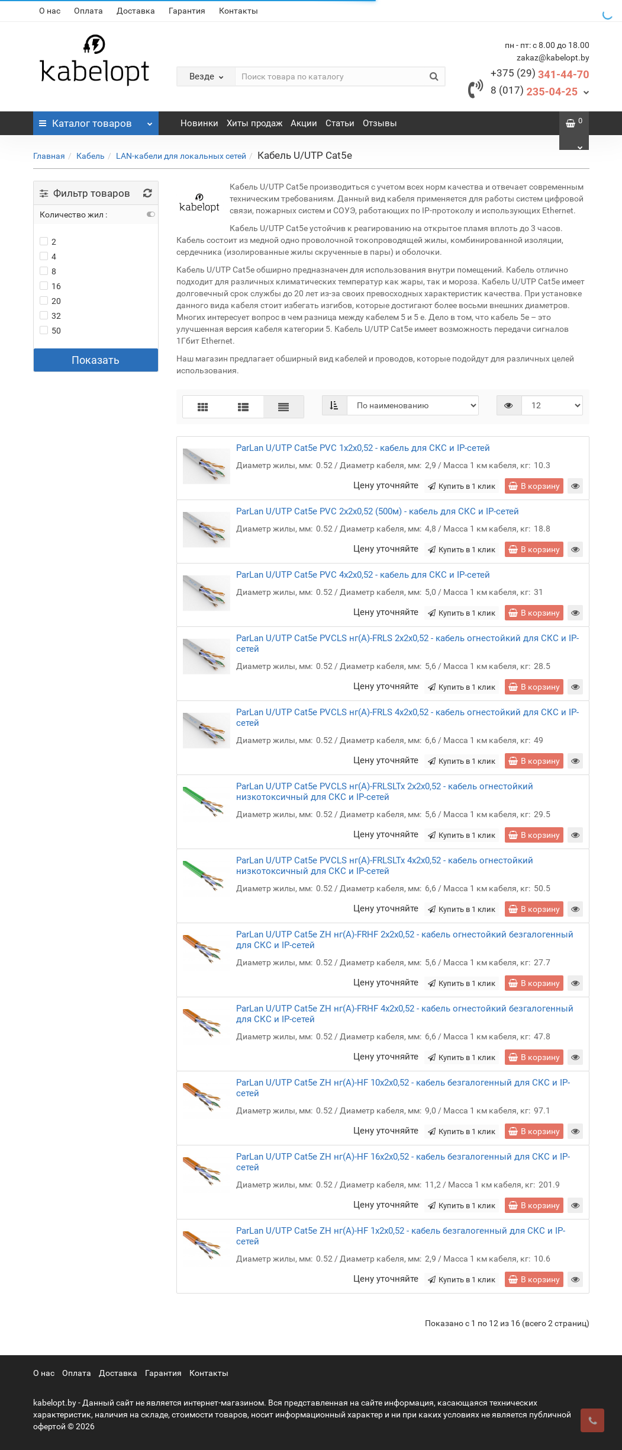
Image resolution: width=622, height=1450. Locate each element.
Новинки (199, 123)
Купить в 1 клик (461, 486)
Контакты (238, 10)
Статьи (339, 123)
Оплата (88, 10)
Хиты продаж (254, 123)
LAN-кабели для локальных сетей (181, 156)
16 (50, 286)
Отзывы (380, 123)
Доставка (136, 10)
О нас (49, 10)
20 (50, 301)
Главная (49, 156)
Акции (304, 123)
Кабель (90, 156)
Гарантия (187, 10)
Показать (96, 360)
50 (50, 330)
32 (50, 316)
